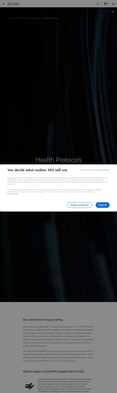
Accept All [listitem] (103, 205)
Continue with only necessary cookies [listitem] (95, 170)
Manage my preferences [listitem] (79, 205)
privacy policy (12, 194)
